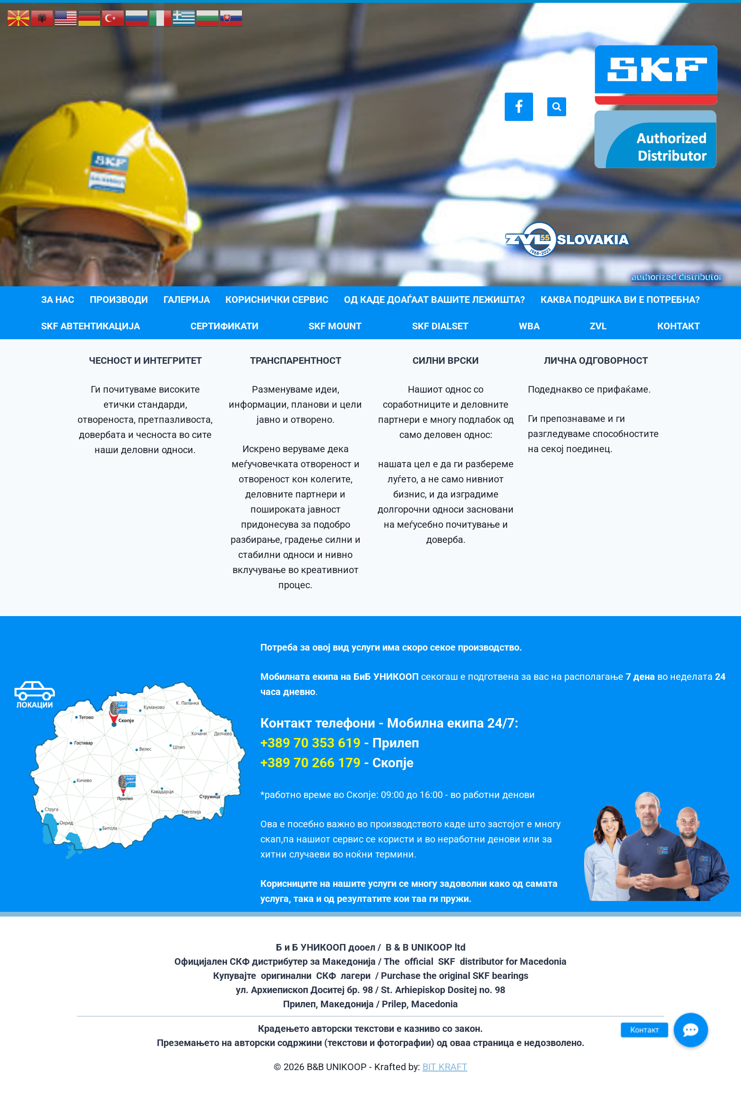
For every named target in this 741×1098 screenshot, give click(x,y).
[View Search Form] (556, 106)
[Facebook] (519, 107)
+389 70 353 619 (310, 743)
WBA (529, 326)
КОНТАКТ (678, 326)
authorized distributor (676, 277)
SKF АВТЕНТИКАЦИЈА (90, 326)
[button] (690, 1030)
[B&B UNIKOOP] (656, 106)
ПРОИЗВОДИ (119, 299)
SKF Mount (335, 326)
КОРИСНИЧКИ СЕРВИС (276, 299)
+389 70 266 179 (310, 763)
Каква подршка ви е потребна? (620, 299)
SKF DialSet (440, 326)
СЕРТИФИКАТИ (224, 326)
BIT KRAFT (444, 1066)
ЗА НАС (57, 299)
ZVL (598, 326)
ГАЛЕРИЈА (187, 299)
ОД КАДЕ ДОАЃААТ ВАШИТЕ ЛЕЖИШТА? (434, 299)
